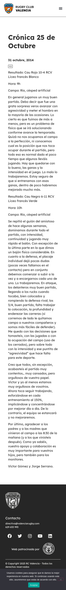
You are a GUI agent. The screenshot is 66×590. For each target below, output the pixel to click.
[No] (60, 579)
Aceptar (34, 585)
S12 (10, 66)
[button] (60, 8)
